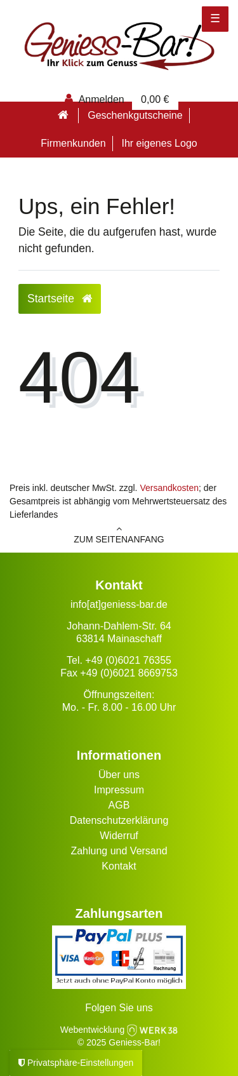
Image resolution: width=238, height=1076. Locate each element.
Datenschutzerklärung (119, 820)
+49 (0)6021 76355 (128, 660)
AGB (119, 805)
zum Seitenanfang (119, 534)
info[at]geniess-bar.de (119, 604)
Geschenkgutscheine (135, 115)
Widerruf (119, 835)
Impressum (119, 789)
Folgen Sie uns (119, 1007)
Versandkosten (169, 488)
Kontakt (119, 866)
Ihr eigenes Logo (159, 143)
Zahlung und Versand (118, 850)
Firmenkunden (73, 143)
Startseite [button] (59, 298)
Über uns (119, 774)
